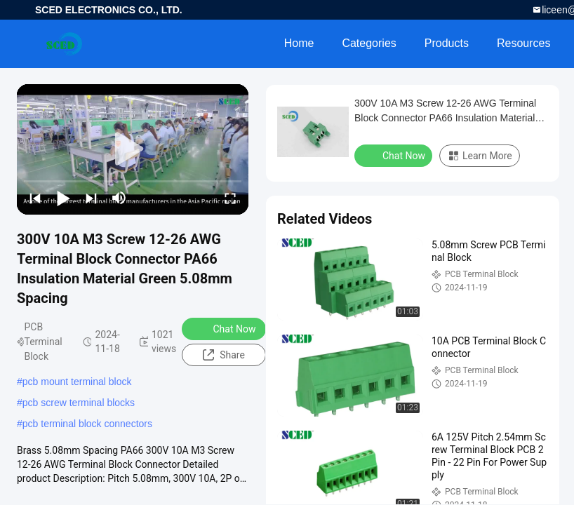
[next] (91, 197)
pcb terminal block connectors (87, 423)
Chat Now (224, 328)
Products (447, 43)
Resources (523, 43)
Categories (369, 43)
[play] (132, 149)
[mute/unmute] (119, 197)
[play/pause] (63, 197)
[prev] (35, 197)
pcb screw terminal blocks (78, 402)
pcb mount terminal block (77, 381)
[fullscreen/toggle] (230, 197)
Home (299, 43)
